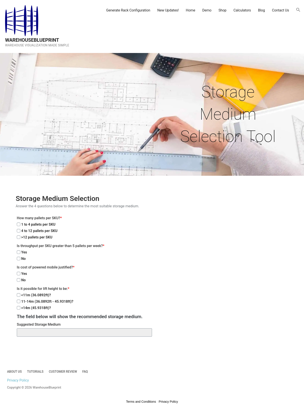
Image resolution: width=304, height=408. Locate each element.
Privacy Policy (18, 380)
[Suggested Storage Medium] (84, 332)
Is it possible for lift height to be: (43, 289)
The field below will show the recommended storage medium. (79, 316)
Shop (222, 10)
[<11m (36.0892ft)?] (18, 295)
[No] (18, 258)
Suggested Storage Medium (39, 324)
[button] (298, 10)
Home (190, 10)
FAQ (85, 371)
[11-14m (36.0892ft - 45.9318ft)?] (18, 301)
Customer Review (63, 371)
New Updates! (168, 10)
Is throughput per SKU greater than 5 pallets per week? (60, 246)
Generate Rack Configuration (128, 10)
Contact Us (280, 10)
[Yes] (18, 252)
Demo (206, 10)
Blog (261, 10)
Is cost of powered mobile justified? (45, 267)
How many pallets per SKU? (39, 218)
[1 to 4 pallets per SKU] (18, 224)
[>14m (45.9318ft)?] (18, 308)
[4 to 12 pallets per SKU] (18, 230)
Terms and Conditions (141, 401)
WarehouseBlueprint (32, 40)
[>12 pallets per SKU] (18, 237)
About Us (14, 371)
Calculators (242, 10)
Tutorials (35, 371)
